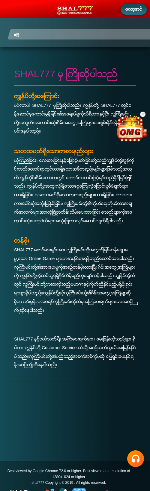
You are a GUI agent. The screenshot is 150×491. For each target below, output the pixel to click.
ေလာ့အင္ (133, 9)
